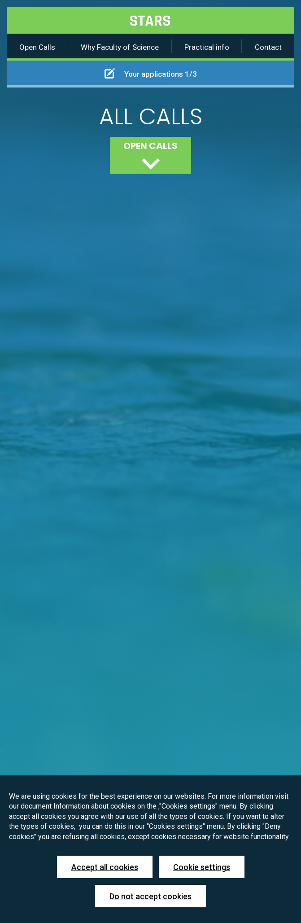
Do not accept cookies (150, 896)
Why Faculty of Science (120, 47)
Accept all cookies (104, 867)
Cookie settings (201, 867)
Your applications (151, 73)
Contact (268, 47)
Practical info (206, 47)
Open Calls (37, 47)
